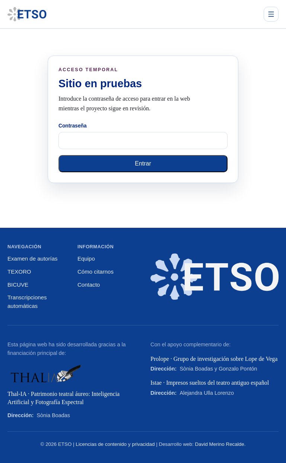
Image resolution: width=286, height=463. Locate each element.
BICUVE (17, 284)
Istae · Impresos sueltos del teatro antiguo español (209, 382)
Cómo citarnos (95, 271)
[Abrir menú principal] (271, 14)
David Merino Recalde (219, 444)
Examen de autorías (32, 258)
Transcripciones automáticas (27, 301)
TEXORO (19, 271)
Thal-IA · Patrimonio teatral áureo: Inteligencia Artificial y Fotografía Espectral (63, 398)
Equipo (86, 258)
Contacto (88, 284)
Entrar (143, 163)
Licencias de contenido (101, 444)
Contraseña (72, 126)
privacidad (143, 444)
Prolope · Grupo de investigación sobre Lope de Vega (213, 359)
